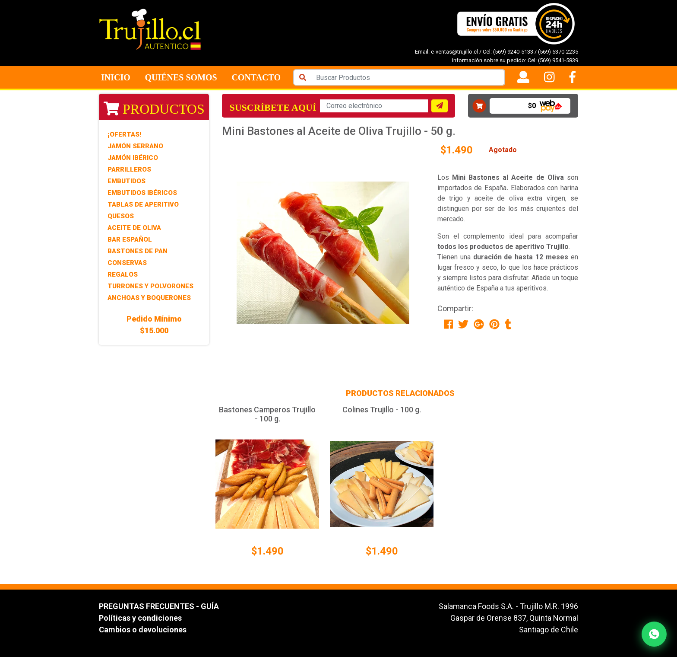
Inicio (115, 77)
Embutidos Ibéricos (142, 193)
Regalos (123, 274)
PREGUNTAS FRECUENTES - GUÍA (159, 606)
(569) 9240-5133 (513, 51)
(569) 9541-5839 (558, 60)
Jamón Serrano (135, 146)
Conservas (127, 263)
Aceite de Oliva (134, 228)
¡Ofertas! (124, 134)
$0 (532, 106)
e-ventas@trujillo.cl (454, 51)
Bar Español (130, 239)
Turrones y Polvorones (150, 286)
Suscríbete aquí (272, 107)
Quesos (121, 216)
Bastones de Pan (138, 251)
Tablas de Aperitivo (143, 204)
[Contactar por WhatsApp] (654, 634)
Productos (154, 109)
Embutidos (127, 181)
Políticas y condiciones (140, 617)
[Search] (408, 77)
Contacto (256, 77)
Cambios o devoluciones (143, 629)
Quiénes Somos (181, 77)
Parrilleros (129, 169)
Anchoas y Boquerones (149, 298)
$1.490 (267, 551)
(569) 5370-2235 (558, 51)
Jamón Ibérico (133, 158)
